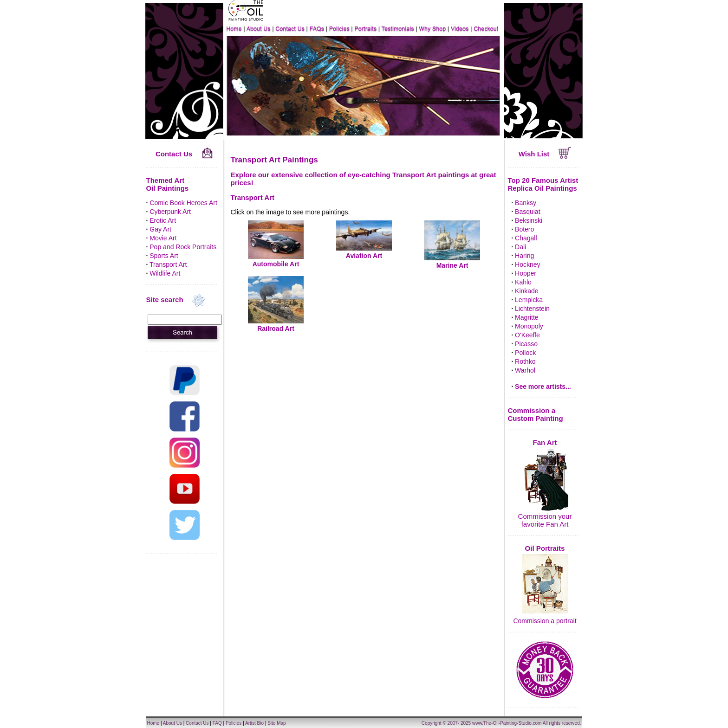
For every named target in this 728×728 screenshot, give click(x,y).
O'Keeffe (527, 335)
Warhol (525, 370)
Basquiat (527, 211)
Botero (524, 229)
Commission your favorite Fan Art (545, 520)
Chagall (526, 238)
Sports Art (164, 255)
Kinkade (527, 291)
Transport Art (168, 264)
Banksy (525, 202)
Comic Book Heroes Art (183, 202)
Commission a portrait (544, 621)
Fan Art (545, 442)
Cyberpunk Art (170, 211)
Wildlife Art (165, 273)
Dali (520, 247)
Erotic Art (163, 220)
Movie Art (163, 238)
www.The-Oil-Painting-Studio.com (507, 723)
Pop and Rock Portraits (183, 247)
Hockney (527, 264)
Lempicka (529, 299)
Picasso (526, 344)
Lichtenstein (532, 308)
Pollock (525, 352)
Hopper (525, 273)
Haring (524, 255)
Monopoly (529, 326)
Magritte (527, 317)
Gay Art (160, 229)
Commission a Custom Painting (535, 414)
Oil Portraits (545, 548)
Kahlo (523, 282)
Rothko (525, 361)
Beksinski (528, 220)
